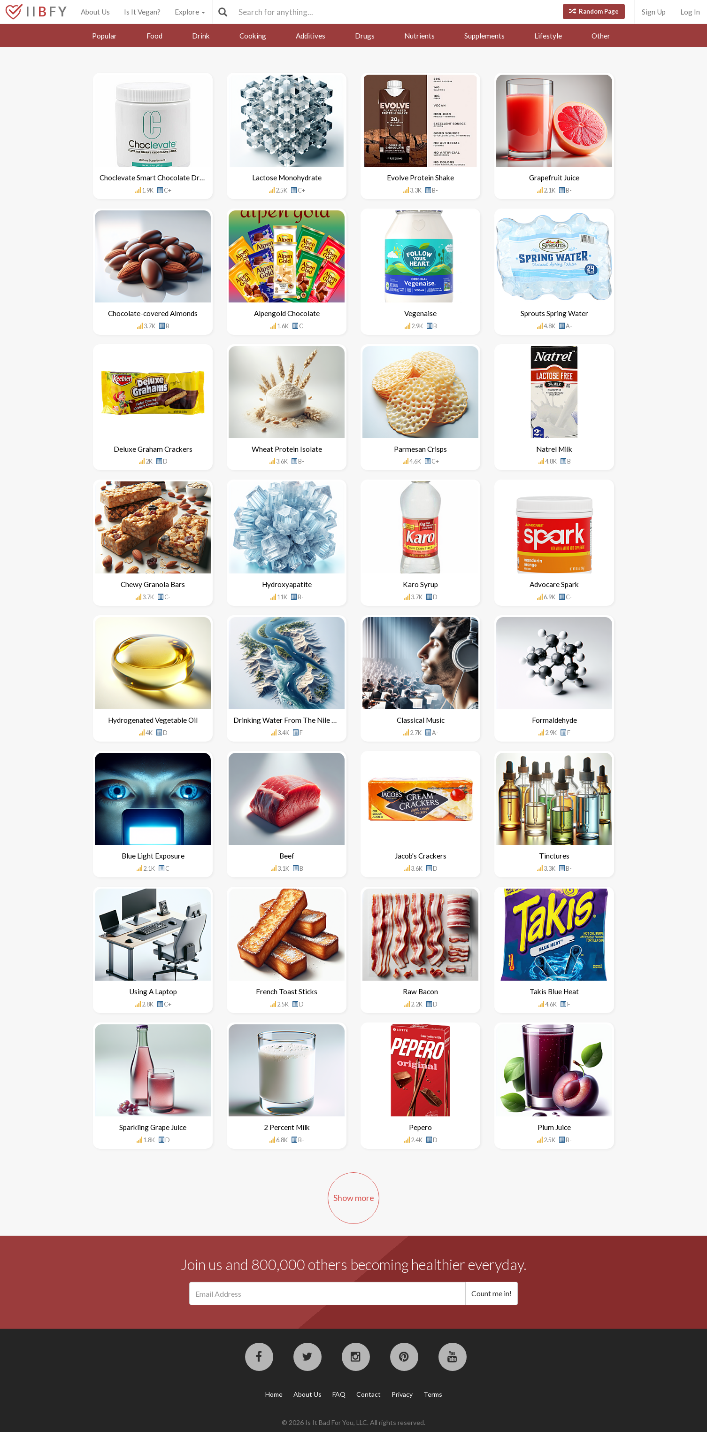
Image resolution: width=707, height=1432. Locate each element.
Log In (690, 12)
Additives (310, 35)
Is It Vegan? (142, 12)
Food (154, 35)
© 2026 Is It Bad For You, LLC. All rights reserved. (353, 1422)
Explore (190, 12)
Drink (201, 35)
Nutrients (419, 35)
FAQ (339, 1394)
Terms (432, 1394)
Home (274, 1394)
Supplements (484, 35)
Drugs (365, 35)
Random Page (594, 11)
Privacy (402, 1394)
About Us (95, 12)
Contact (368, 1394)
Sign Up (654, 12)
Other (601, 35)
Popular (104, 35)
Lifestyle (548, 35)
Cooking (252, 35)
